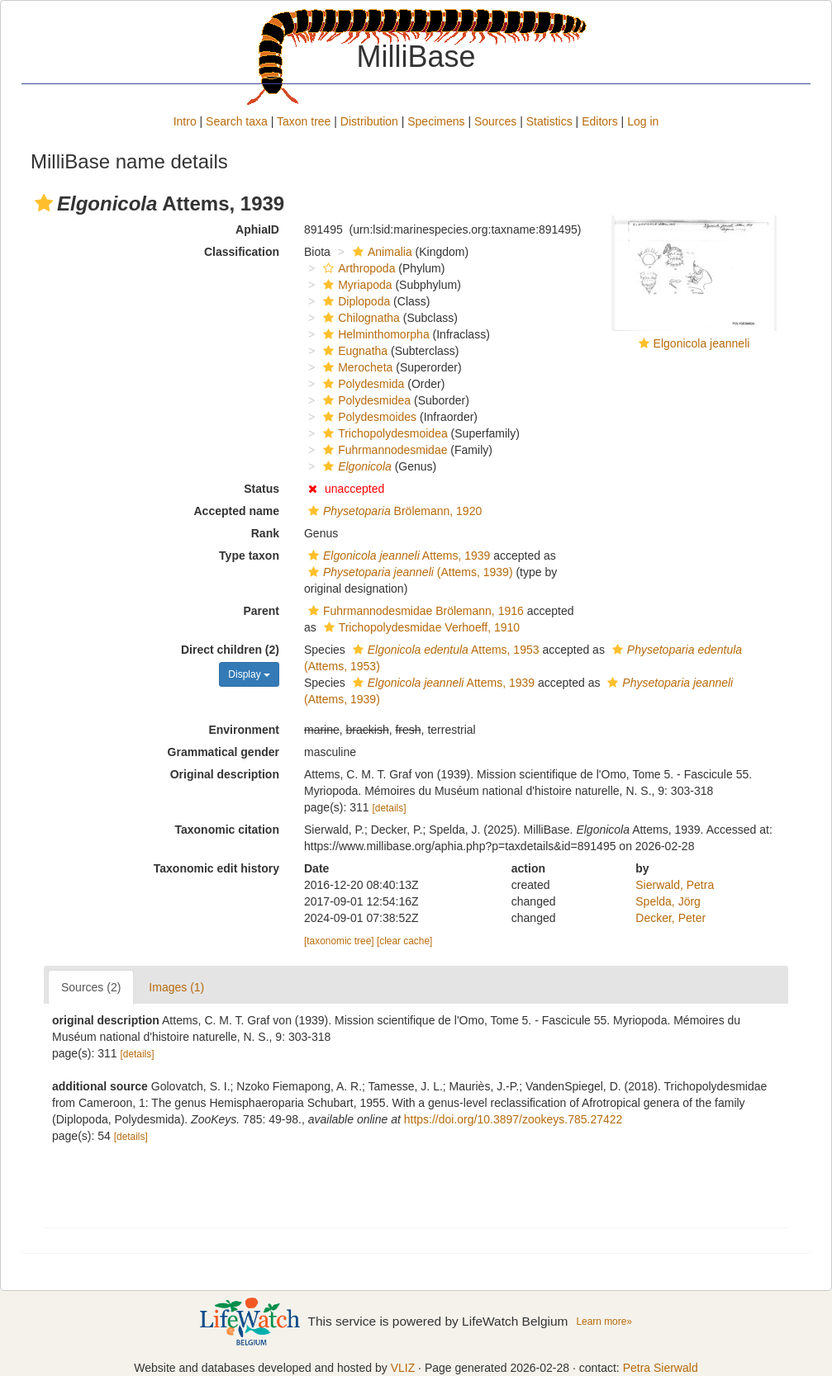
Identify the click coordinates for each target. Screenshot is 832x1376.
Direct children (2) (230, 649)
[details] (389, 808)
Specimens (435, 121)
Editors (600, 121)
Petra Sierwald (660, 1367)
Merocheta (355, 367)
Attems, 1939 (397, 555)
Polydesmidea (365, 400)
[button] (44, 203)
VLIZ (403, 1367)
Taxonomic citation (226, 829)
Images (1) (176, 987)
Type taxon (249, 555)
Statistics (549, 121)
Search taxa (237, 121)
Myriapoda (355, 284)
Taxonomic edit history (216, 868)
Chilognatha (359, 317)
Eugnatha (353, 350)
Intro (185, 121)
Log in (642, 121)
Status (261, 488)
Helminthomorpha (374, 334)
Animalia (380, 251)
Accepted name (236, 511)
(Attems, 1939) (408, 572)
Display (249, 674)
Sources (495, 121)
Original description (224, 774)
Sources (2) (91, 987)
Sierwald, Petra (674, 884)
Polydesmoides (367, 416)
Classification (241, 251)
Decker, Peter (670, 917)
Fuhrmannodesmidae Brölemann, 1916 (414, 610)
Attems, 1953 (444, 649)
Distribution (369, 121)
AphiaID (257, 229)
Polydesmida (361, 383)
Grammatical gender (223, 752)
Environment (243, 729)
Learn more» (604, 1321)
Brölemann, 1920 (393, 511)
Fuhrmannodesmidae (383, 449)
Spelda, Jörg (668, 901)
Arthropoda (357, 268)
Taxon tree (303, 121)
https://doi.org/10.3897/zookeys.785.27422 (513, 1119)
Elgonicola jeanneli (702, 343)
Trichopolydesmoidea (383, 433)
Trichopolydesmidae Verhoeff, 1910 (420, 627)
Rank (265, 533)
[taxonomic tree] (339, 941)
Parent (261, 610)
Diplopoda (354, 301)
